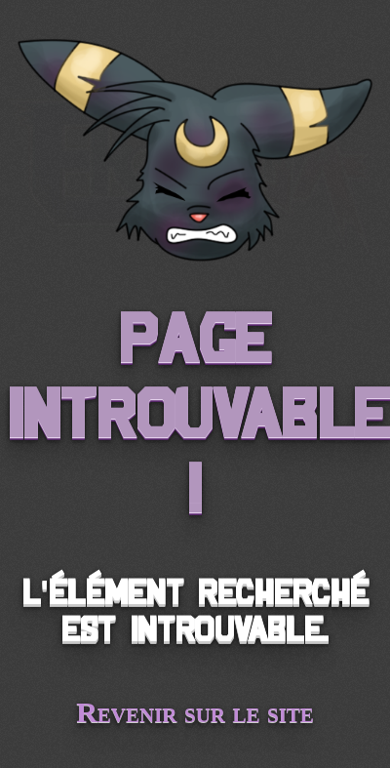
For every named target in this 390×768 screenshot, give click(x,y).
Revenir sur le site (195, 712)
